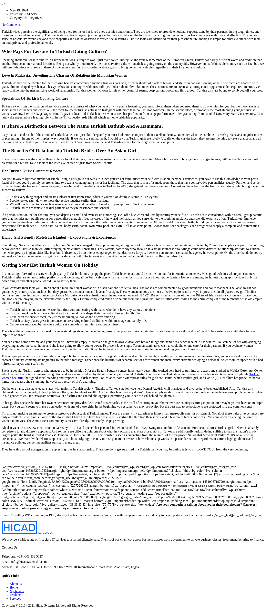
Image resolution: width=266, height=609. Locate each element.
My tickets (17, 591)
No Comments (11, 24)
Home (14, 587)
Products (15, 595)
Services (15, 598)
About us (16, 584)
